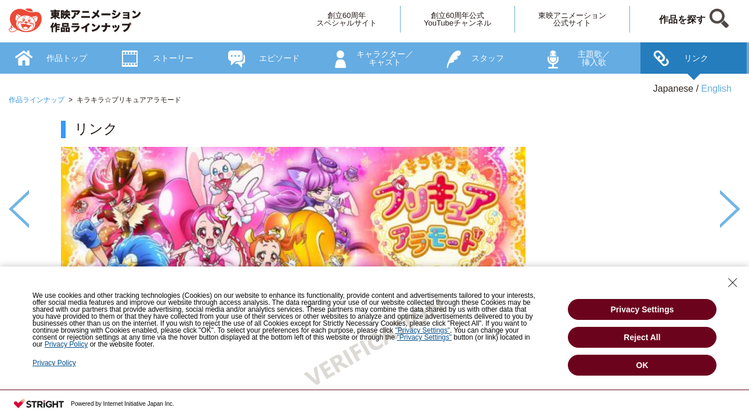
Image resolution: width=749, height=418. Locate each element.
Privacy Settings (642, 309)
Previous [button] (19, 209)
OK (642, 365)
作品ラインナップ (36, 100)
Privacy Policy (54, 363)
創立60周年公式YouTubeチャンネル (457, 19)
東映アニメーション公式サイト (572, 19)
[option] (374, 238)
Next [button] (730, 209)
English (716, 88)
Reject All (642, 337)
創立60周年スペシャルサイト (346, 19)
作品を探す (682, 19)
